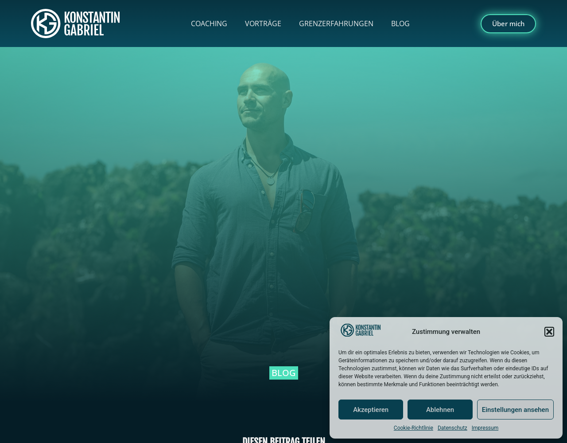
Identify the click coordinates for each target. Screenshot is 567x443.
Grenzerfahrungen (336, 23)
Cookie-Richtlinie (413, 428)
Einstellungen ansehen (515, 410)
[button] (549, 331)
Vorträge (263, 23)
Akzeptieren (370, 410)
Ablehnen (440, 410)
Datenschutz (452, 428)
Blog (400, 23)
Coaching (209, 23)
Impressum (485, 428)
